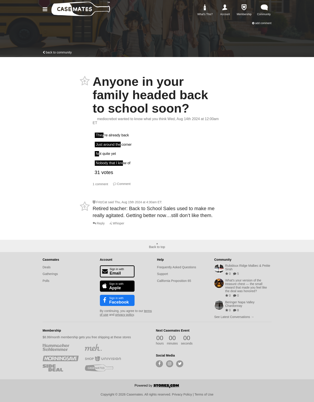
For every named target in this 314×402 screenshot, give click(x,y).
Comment (122, 184)
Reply (99, 223)
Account (106, 259)
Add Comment (261, 23)
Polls (46, 281)
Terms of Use (203, 394)
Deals (47, 267)
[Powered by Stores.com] (157, 386)
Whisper (117, 223)
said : (135, 202)
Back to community (57, 52)
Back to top (157, 247)
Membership (52, 330)
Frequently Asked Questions (176, 267)
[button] (46, 9)
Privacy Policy (182, 394)
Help (160, 259)
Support (162, 274)
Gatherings (50, 274)
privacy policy (124, 314)
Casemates (51, 259)
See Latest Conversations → (234, 317)
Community (223, 259)
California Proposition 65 (174, 281)
